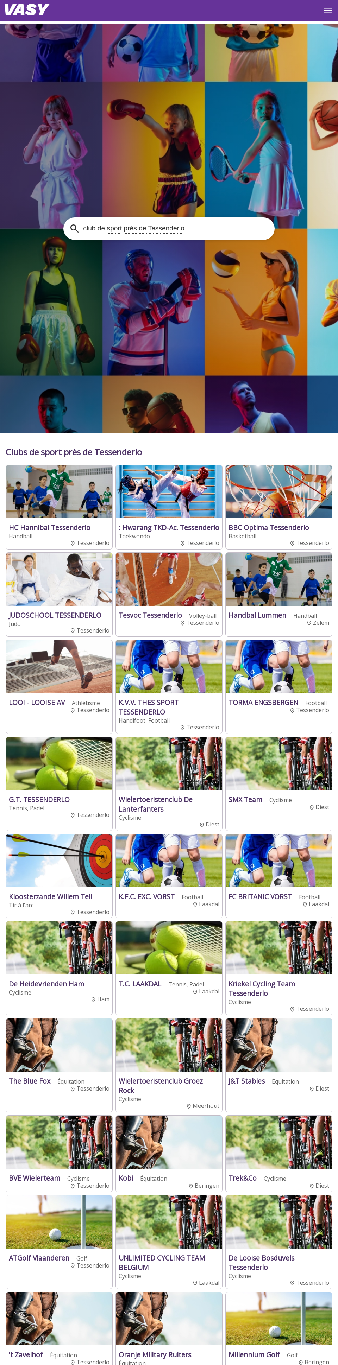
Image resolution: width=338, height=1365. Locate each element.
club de (132, 228)
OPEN (327, 10)
